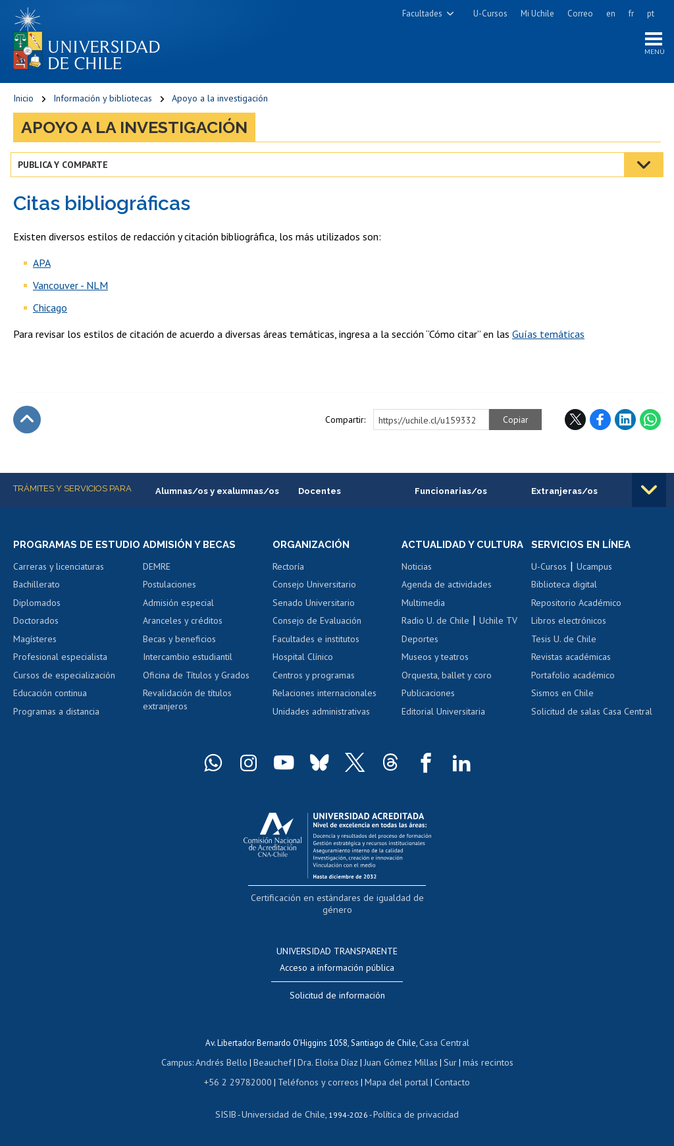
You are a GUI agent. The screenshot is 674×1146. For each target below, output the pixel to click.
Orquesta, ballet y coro (447, 691)
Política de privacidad (410, 1110)
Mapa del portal (390, 1079)
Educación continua (50, 710)
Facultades (422, 13)
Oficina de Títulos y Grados (196, 680)
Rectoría (288, 571)
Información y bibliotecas (102, 102)
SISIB (233, 1110)
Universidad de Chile (285, 1110)
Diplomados (37, 619)
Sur (444, 1061)
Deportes (420, 655)
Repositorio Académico (576, 607)
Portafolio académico (573, 680)
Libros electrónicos (568, 625)
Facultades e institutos (315, 643)
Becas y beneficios (179, 643)
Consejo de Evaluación (316, 625)
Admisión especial (178, 607)
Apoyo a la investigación (220, 102)
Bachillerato (36, 601)
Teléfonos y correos (317, 1079)
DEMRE (156, 571)
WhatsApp (650, 422)
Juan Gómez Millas (397, 1061)
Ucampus (594, 571)
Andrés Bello (228, 1061)
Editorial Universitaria (443, 728)
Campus (185, 1061)
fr (631, 13)
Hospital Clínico (302, 662)
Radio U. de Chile (435, 637)
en (610, 13)
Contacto (442, 1079)
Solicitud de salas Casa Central (591, 716)
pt (650, 13)
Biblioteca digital (564, 589)
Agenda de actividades (447, 601)
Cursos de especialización (64, 691)
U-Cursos (490, 13)
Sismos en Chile (562, 698)
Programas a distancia (56, 728)
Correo (580, 13)
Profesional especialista (60, 674)
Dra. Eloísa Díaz (328, 1061)
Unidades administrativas (321, 716)
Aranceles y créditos (182, 625)
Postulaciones (169, 589)
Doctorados (36, 637)
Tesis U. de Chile (563, 643)
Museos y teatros (435, 674)
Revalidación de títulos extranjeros (187, 704)
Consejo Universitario (314, 589)
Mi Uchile (537, 13)
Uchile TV (498, 637)
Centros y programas (313, 680)
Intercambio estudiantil (187, 662)
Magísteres (35, 655)
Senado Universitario (313, 607)
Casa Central (444, 1043)
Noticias (417, 583)
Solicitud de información (337, 996)
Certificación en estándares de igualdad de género (338, 913)
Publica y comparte (65, 168)
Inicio (23, 102)
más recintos (480, 1061)
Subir (27, 423)
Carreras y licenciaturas (58, 583)
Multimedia (423, 619)
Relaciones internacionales (324, 698)
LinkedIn (625, 423)
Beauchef (275, 1061)
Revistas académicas (571, 662)
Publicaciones (428, 710)
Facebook (600, 422)
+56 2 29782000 (244, 1079)
